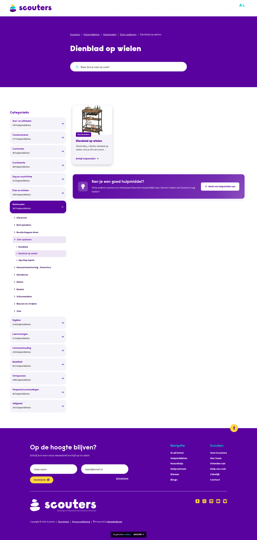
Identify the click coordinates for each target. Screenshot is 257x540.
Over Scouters (225, 8)
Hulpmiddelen (135, 8)
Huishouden (109, 34)
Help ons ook (218, 468)
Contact (215, 479)
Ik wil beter (114, 8)
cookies (127, 534)
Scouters (75, 34)
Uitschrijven (122, 478)
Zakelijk (215, 474)
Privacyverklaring (81, 521)
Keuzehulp (156, 8)
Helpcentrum (176, 8)
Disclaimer (63, 521)
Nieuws (194, 8)
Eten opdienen (128, 34)
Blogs (208, 8)
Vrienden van (217, 463)
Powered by (107, 521)
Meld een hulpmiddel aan (220, 186)
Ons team (216, 458)
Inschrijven (41, 479)
